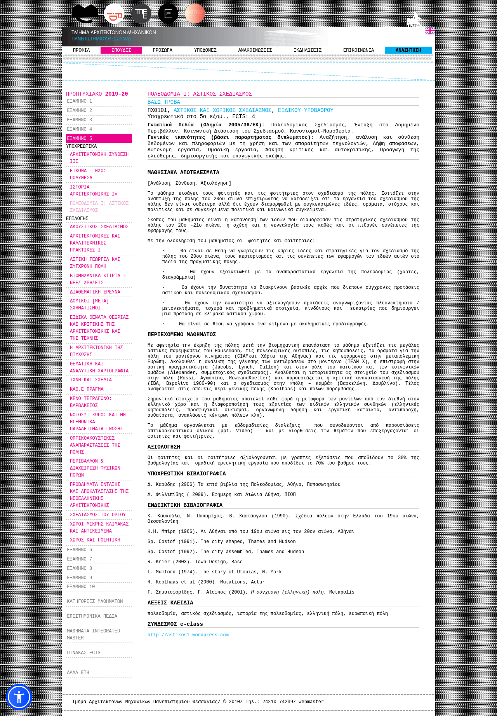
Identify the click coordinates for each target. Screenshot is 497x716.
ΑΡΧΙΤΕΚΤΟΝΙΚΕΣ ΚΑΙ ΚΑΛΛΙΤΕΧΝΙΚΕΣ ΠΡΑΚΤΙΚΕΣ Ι (95, 243)
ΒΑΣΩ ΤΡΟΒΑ (164, 102)
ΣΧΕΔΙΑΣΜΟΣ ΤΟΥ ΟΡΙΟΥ (98, 515)
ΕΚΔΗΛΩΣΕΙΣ (307, 50)
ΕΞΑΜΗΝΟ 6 (79, 550)
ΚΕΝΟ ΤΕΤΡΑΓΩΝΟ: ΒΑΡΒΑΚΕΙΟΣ (91, 402)
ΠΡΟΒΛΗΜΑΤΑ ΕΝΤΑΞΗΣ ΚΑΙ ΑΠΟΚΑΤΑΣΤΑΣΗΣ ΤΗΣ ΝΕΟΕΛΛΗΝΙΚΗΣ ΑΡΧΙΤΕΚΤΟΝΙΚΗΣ (99, 495)
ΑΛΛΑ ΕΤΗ (78, 673)
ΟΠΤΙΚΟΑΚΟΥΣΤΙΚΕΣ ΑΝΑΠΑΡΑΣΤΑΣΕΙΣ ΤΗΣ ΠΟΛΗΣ (95, 445)
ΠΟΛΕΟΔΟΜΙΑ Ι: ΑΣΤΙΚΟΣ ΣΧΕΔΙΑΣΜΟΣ (99, 207)
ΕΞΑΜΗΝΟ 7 (79, 559)
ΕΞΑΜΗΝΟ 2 (79, 111)
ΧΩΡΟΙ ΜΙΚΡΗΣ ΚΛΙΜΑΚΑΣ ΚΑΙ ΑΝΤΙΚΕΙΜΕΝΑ (99, 528)
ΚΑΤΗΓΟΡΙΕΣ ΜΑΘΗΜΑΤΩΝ (95, 601)
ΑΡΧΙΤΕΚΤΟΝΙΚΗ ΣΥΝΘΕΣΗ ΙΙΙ (99, 158)
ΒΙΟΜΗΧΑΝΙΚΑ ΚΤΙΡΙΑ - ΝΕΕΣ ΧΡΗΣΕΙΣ (98, 279)
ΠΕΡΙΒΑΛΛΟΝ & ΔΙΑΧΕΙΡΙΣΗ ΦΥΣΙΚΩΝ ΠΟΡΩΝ (95, 468)
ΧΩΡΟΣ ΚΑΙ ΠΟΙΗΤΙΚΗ (95, 540)
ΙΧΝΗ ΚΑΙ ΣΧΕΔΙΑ (91, 380)
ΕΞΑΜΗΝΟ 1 (79, 101)
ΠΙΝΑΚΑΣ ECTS (83, 653)
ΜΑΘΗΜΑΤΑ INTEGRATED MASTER (93, 635)
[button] (19, 697)
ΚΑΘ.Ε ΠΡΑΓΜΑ (86, 389)
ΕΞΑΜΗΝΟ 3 (79, 120)
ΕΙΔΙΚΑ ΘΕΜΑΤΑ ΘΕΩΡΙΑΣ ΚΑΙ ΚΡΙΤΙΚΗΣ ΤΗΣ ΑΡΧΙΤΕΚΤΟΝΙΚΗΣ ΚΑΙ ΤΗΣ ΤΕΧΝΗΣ (99, 328)
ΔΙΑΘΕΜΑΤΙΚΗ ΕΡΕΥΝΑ (95, 292)
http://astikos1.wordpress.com (188, 635)
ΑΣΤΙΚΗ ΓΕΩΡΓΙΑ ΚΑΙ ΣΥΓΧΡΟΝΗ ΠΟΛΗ (95, 263)
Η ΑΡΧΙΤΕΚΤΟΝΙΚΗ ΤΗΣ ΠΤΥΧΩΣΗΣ (96, 351)
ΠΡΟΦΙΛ (81, 50)
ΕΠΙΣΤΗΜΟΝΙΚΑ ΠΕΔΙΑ (92, 616)
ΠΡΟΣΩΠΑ (162, 50)
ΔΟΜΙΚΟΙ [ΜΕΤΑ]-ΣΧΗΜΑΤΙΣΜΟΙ (91, 305)
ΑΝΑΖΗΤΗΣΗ (408, 50)
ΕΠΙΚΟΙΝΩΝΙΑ (358, 50)
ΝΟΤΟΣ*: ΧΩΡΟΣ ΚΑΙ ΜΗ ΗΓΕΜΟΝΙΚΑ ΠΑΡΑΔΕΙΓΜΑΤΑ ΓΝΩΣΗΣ (98, 422)
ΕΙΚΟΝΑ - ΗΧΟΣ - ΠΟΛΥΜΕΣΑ (91, 174)
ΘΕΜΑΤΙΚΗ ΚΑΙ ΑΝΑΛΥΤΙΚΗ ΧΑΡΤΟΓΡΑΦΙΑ (99, 367)
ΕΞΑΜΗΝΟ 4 (79, 129)
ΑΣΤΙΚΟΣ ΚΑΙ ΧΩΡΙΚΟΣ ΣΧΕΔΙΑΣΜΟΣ (222, 110)
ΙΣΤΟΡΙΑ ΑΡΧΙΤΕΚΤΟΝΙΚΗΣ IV (93, 191)
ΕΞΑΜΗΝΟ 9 (79, 578)
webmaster (311, 702)
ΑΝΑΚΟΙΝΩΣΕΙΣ (255, 50)
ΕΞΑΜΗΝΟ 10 (81, 587)
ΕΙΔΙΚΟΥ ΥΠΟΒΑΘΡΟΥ (306, 110)
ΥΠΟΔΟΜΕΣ (205, 50)
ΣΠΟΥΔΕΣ (121, 50)
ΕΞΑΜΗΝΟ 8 (79, 568)
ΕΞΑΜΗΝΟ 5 (79, 138)
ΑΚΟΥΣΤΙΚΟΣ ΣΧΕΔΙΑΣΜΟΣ (99, 227)
